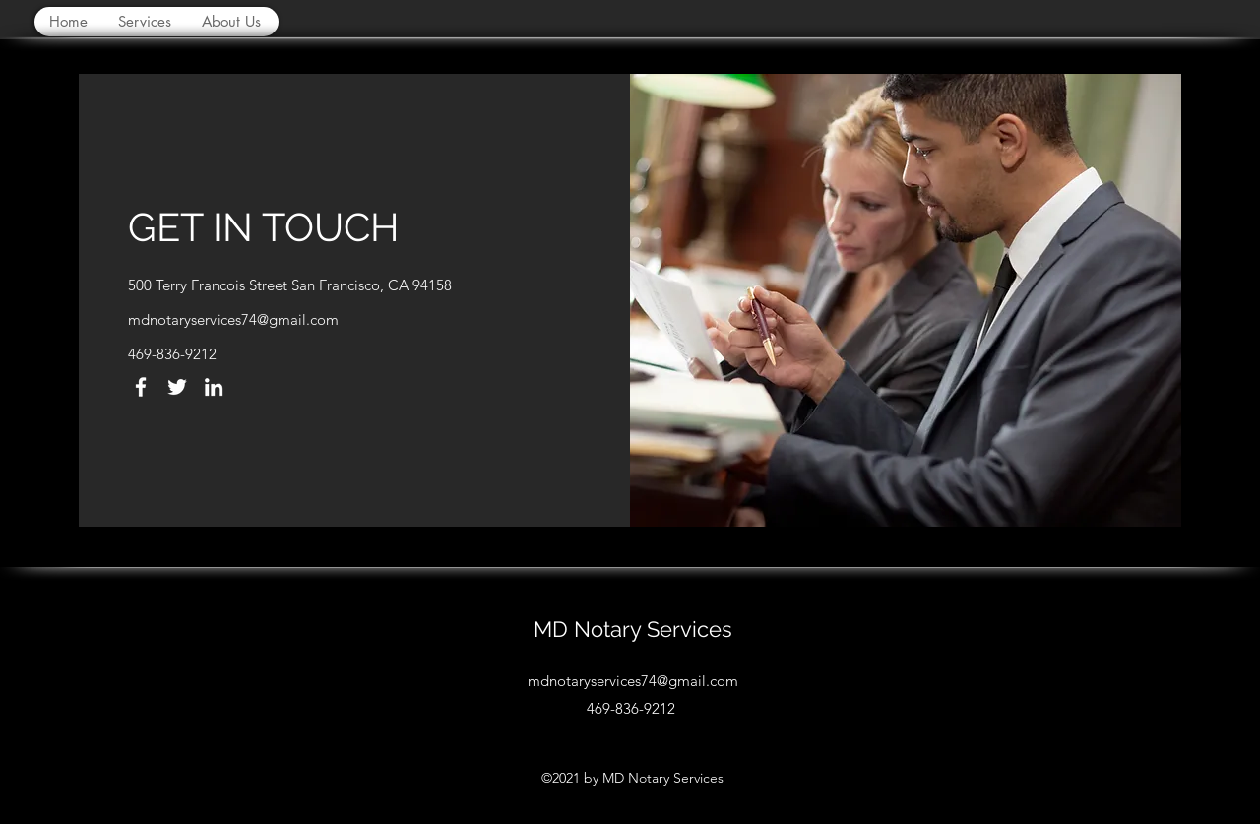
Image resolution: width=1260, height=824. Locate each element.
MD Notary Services (633, 629)
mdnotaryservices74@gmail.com (233, 319)
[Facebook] (141, 387)
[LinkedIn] (213, 387)
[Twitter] (177, 387)
